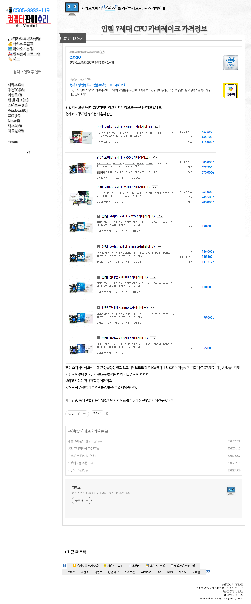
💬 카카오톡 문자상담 (24, 38)
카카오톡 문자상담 (86, 566)
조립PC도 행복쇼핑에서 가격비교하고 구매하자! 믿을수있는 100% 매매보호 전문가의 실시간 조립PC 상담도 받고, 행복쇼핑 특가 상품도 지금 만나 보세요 (141, 92)
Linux (14, 120)
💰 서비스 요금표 (20, 43)
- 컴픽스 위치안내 (152, 8)
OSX (14, 115)
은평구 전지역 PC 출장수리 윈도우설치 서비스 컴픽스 (101, 492)
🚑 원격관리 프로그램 (24, 54)
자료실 (15, 130)
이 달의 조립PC (76, 470)
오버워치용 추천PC (79, 463)
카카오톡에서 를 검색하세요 (109, 8)
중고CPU (75, 57)
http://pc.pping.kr (76, 79)
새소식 (15, 125)
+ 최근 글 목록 (75, 551)
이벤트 (15, 95)
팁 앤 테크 (18, 100)
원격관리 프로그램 (182, 566)
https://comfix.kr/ (233, 590)
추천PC (16, 89)
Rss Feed (226, 583)
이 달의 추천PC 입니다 (81, 456)
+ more (13, 141)
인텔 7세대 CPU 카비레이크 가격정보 (154, 28)
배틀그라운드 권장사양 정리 (85, 441)
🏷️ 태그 (13, 59)
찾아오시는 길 (155, 566)
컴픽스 (76, 488)
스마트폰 (17, 105)
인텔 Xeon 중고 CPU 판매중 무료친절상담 (91, 63)
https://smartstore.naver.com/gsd (84, 51)
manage (239, 583)
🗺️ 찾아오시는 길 (20, 49)
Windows (17, 110)
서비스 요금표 (113, 566)
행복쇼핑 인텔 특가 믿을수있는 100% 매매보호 (97, 85)
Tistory (217, 598)
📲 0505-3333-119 (28, 10)
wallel (240, 598)
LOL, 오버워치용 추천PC (82, 448)
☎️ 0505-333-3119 (233, 594)
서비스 (15, 84)
